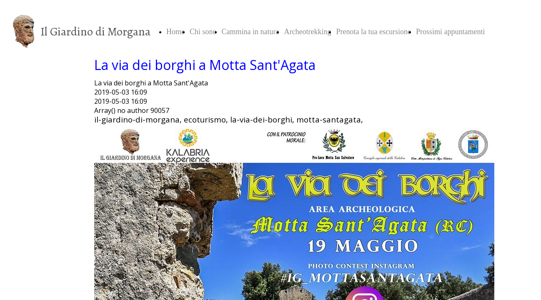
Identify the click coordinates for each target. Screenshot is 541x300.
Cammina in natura (250, 32)
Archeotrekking (307, 32)
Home (175, 32)
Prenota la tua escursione (373, 32)
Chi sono (203, 32)
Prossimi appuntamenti (450, 32)
